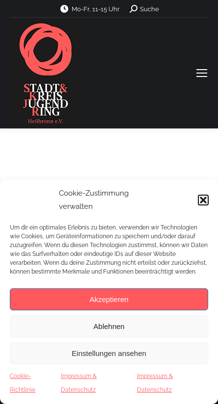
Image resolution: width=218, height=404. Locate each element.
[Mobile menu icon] (201, 73)
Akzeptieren (108, 299)
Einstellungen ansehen (109, 353)
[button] (203, 200)
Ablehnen (108, 326)
